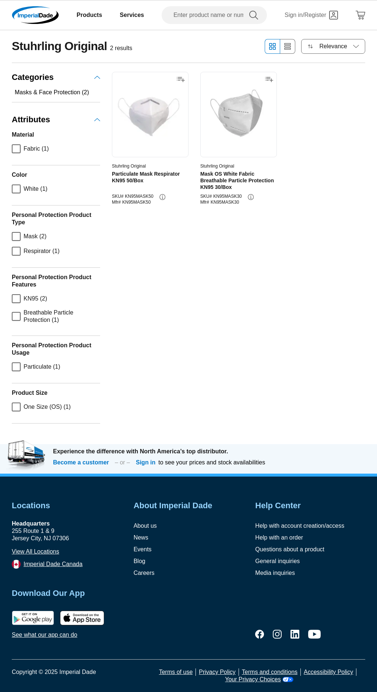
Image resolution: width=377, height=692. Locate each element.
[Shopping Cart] (360, 15)
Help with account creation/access (299, 526)
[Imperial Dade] (35, 15)
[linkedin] (294, 634)
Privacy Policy (217, 672)
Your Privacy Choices (259, 679)
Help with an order (279, 537)
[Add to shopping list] (180, 79)
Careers (144, 573)
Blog (139, 561)
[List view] (287, 46)
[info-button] (162, 197)
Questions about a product (289, 549)
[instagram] (277, 634)
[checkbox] (16, 148)
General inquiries (277, 561)
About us (145, 526)
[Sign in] (311, 15)
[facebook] (259, 634)
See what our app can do (44, 635)
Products (89, 15)
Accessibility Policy (328, 672)
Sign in (145, 462)
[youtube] (314, 634)
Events (143, 549)
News (141, 537)
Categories (56, 77)
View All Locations (35, 551)
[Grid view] (272, 46)
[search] (255, 15)
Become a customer (81, 462)
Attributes (56, 119)
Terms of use (176, 672)
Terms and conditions (269, 672)
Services (132, 15)
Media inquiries (275, 573)
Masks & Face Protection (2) (52, 92)
